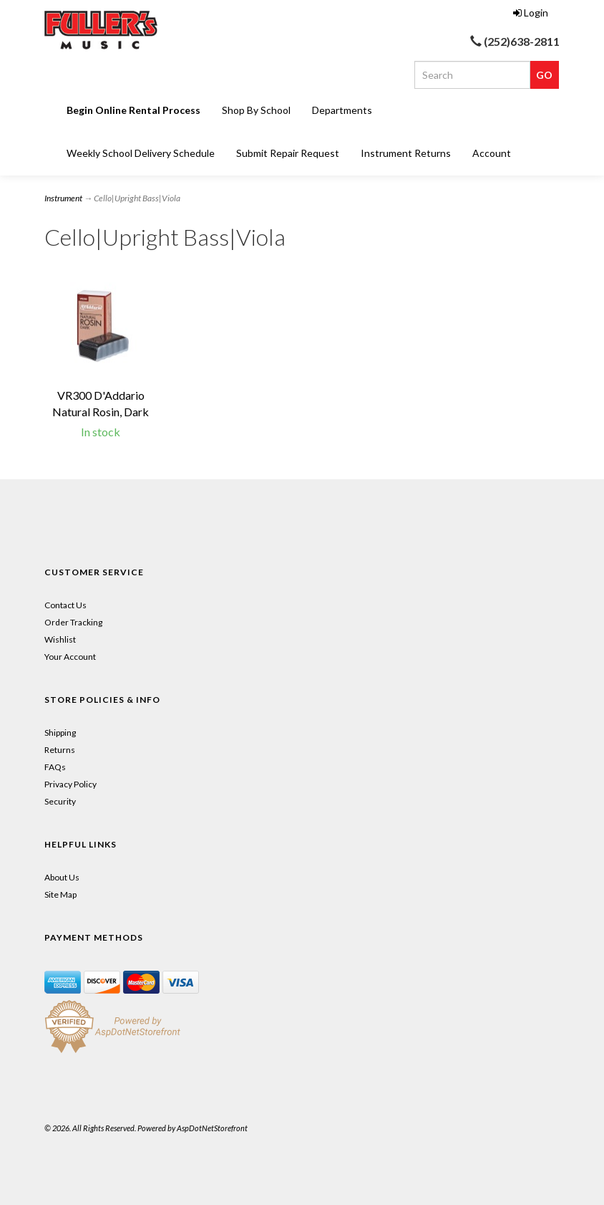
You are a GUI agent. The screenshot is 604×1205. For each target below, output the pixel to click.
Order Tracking (73, 622)
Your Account (70, 656)
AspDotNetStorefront (212, 1128)
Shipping (60, 732)
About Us (61, 877)
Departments (342, 110)
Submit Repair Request (287, 153)
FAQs (55, 767)
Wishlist (60, 639)
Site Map (60, 894)
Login (530, 12)
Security (60, 801)
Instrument (63, 198)
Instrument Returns (406, 153)
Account (491, 153)
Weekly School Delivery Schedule (141, 153)
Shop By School (256, 110)
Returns (59, 749)
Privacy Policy (70, 784)
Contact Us (65, 605)
